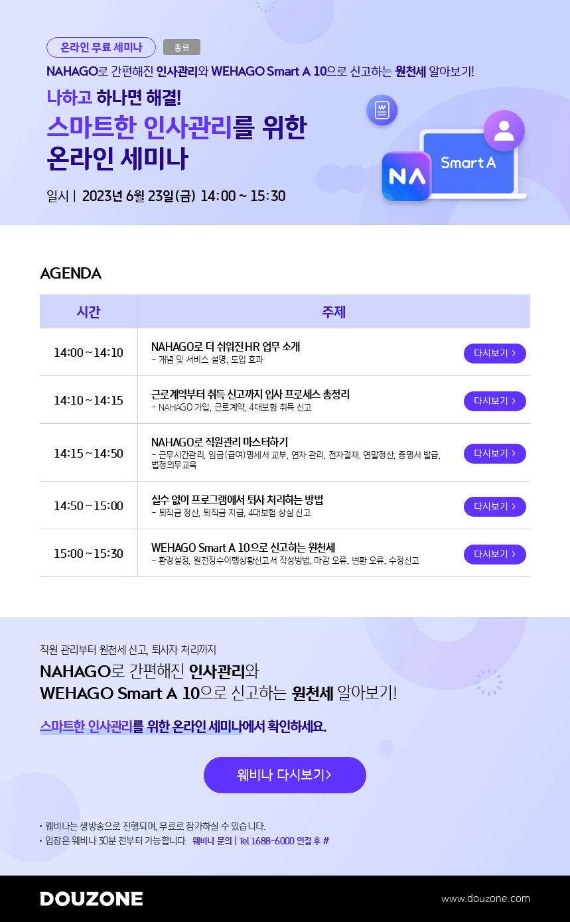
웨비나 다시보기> (285, 775)
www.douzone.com (485, 898)
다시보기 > (495, 354)
